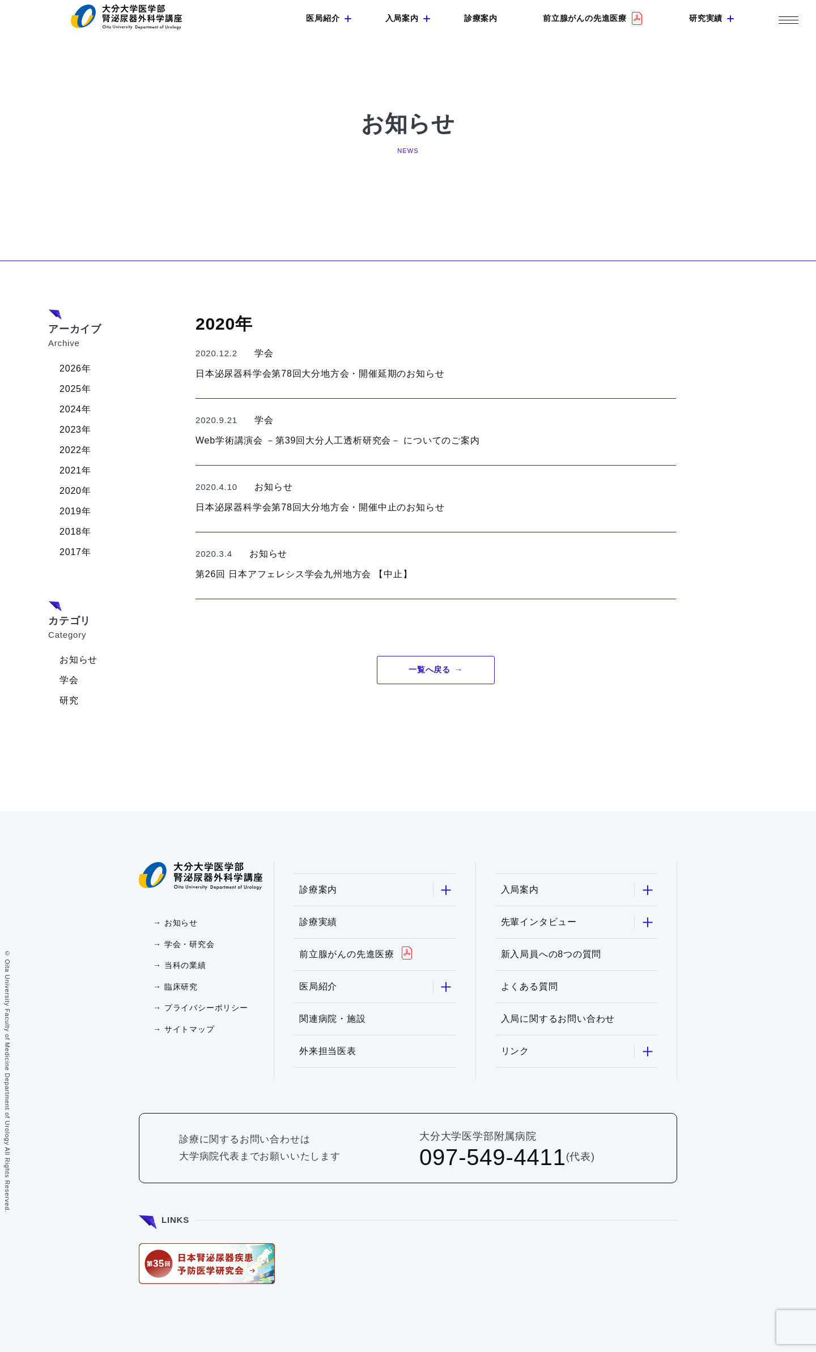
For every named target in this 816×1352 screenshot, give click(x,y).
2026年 (75, 368)
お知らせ (78, 659)
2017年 (75, 552)
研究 (69, 700)
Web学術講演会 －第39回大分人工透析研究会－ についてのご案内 (338, 440)
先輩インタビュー (577, 922)
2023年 (75, 429)
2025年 (75, 389)
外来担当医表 (327, 1051)
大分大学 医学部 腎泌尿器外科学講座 (126, 17)
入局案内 (402, 18)
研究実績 (705, 18)
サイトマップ (189, 1029)
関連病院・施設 (332, 1018)
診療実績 (318, 922)
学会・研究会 (189, 944)
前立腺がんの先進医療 (585, 18)
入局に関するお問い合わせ (558, 1018)
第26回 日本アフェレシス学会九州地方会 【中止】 (304, 574)
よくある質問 (529, 986)
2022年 (75, 450)
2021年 (75, 470)
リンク (577, 1051)
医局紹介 (322, 18)
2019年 (75, 511)
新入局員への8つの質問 (551, 954)
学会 (69, 680)
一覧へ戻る (429, 669)
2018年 (75, 531)
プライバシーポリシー (206, 1007)
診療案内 (481, 18)
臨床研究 (181, 986)
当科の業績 (185, 965)
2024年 (75, 409)
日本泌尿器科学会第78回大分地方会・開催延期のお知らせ (320, 373)
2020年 (75, 491)
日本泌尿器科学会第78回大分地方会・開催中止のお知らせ (320, 507)
